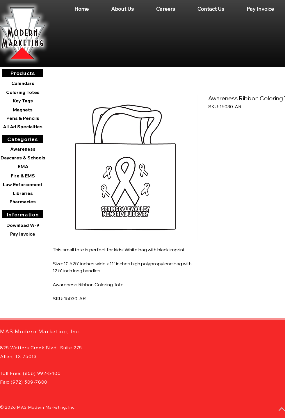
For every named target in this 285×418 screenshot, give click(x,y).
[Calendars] (22, 83)
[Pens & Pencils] (22, 118)
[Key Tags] (22, 100)
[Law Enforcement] (22, 184)
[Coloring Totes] (22, 92)
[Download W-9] (22, 225)
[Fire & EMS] (22, 175)
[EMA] (23, 166)
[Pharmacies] (22, 201)
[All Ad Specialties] (22, 126)
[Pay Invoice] (22, 234)
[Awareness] (22, 149)
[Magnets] (22, 109)
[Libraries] (22, 193)
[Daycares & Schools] (23, 157)
